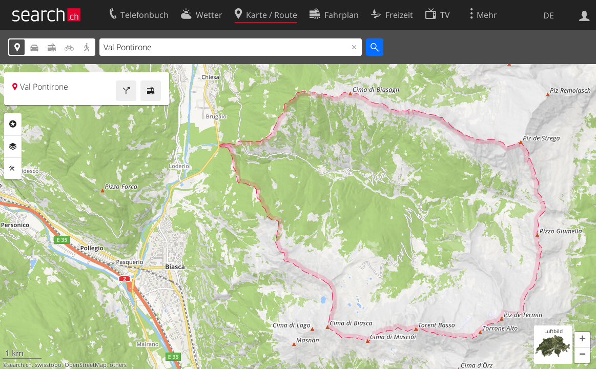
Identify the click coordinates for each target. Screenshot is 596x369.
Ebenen (13, 146)
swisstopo (48, 364)
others (118, 364)
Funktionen (13, 168)
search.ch (19, 364)
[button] (582, 339)
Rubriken (13, 124)
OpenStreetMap (86, 364)
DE (548, 15)
